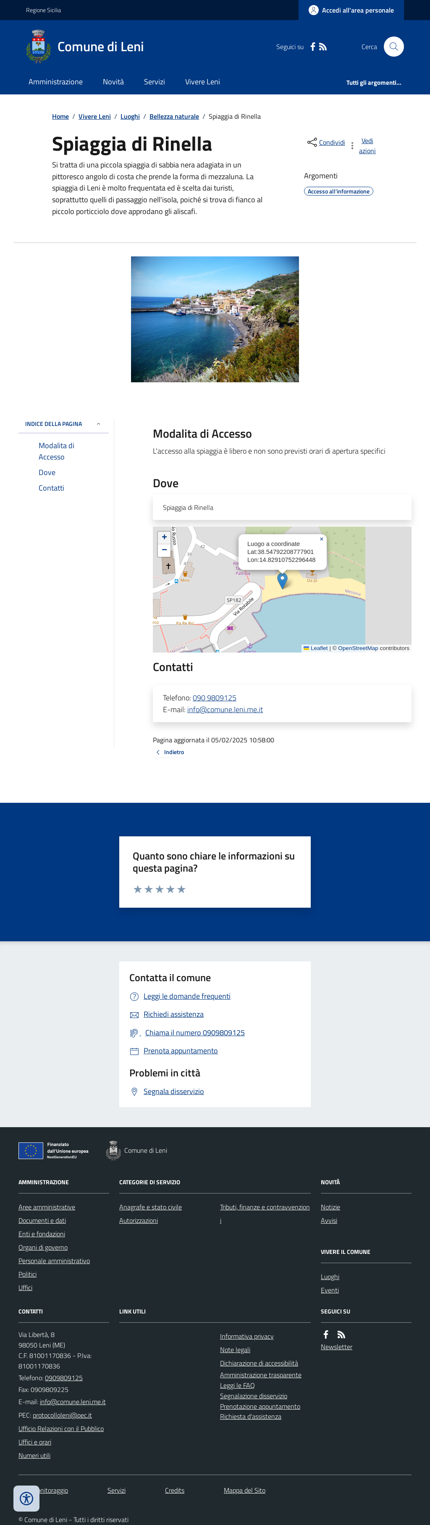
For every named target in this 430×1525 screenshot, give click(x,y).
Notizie (330, 1207)
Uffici (25, 1287)
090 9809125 (214, 697)
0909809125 (64, 1378)
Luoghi (130, 116)
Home (60, 116)
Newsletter (336, 1347)
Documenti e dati (42, 1220)
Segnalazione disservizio (253, 1396)
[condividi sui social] (325, 142)
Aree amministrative (46, 1207)
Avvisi (329, 1220)
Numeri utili (34, 1455)
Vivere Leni (202, 81)
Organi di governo (43, 1247)
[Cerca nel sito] (390, 47)
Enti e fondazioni (41, 1234)
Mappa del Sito (244, 1490)
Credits (174, 1490)
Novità (113, 81)
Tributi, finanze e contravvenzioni (265, 1213)
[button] (282, 581)
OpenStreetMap (358, 648)
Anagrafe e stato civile (150, 1207)
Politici (27, 1274)
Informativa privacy (247, 1336)
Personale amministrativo (54, 1261)
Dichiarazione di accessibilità (259, 1363)
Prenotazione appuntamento (260, 1406)
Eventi (330, 1290)
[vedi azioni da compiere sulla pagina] (363, 146)
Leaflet (316, 648)
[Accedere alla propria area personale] (351, 10)
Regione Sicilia (43, 9)
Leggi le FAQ (237, 1385)
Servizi (154, 81)
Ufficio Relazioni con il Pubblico (61, 1428)
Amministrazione (56, 81)
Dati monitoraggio (43, 1490)
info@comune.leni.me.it (225, 709)
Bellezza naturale (174, 116)
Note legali (235, 1350)
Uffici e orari (34, 1442)
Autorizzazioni (138, 1220)
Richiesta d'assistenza (250, 1416)
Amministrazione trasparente (261, 1375)
